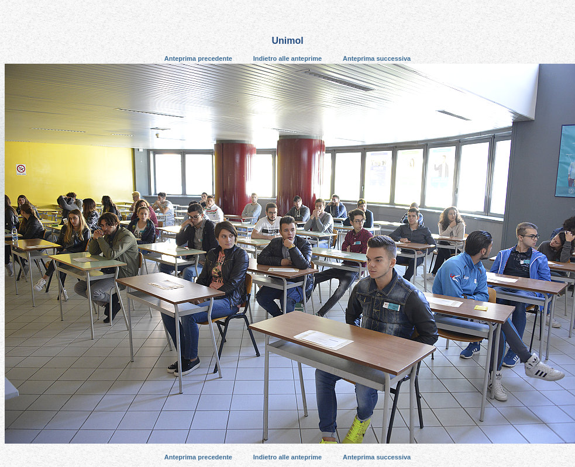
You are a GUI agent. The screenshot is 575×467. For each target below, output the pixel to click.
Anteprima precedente (198, 58)
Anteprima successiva (377, 58)
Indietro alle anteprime (287, 58)
